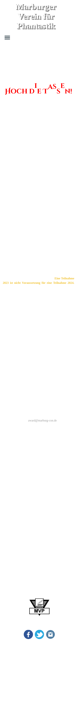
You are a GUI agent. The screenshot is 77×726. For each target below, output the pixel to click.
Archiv (6, 666)
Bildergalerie (9, 661)
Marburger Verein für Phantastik (37, 16)
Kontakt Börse (54, 666)
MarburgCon (9, 644)
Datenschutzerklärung (59, 649)
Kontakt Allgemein (57, 655)
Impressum (52, 644)
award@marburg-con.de (42, 420)
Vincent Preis (10, 655)
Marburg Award (11, 649)
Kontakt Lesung (55, 661)
